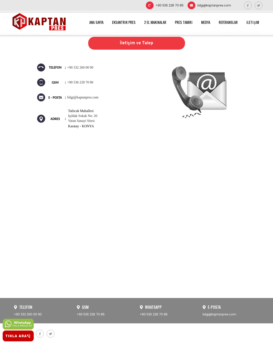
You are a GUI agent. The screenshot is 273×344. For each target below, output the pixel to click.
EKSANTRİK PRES (124, 22)
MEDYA (205, 22)
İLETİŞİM (252, 22)
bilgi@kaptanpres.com (209, 5)
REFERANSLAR (228, 22)
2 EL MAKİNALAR (155, 22)
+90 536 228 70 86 (165, 5)
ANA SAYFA (96, 22)
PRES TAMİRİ (184, 22)
